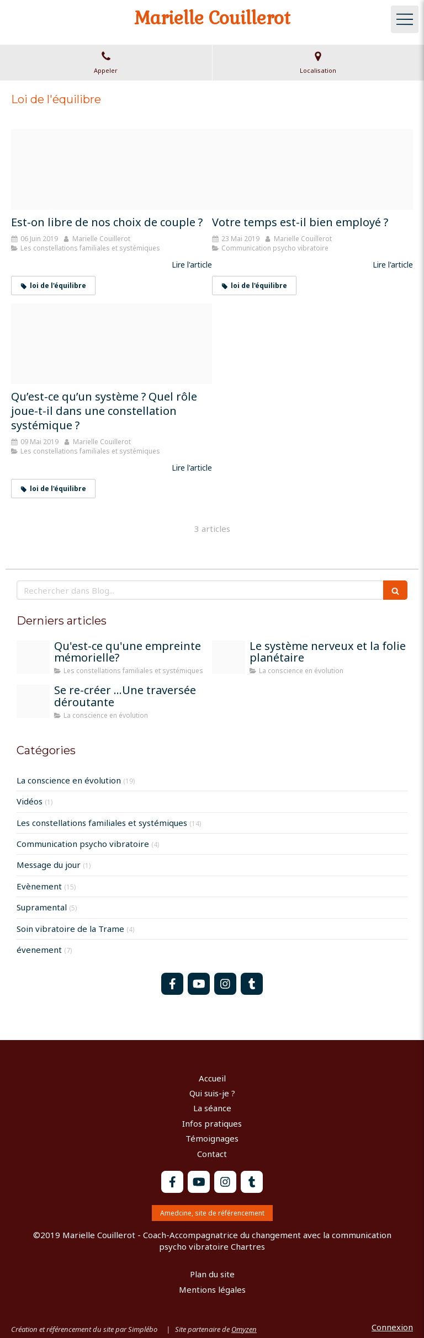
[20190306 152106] (111, 343)
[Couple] (111, 169)
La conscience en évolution (69, 780)
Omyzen (244, 1329)
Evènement (39, 886)
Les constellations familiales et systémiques (102, 822)
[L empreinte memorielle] (33, 657)
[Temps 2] (312, 169)
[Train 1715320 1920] (228, 657)
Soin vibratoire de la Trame (70, 928)
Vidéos (30, 801)
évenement (39, 949)
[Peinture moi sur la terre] (33, 701)
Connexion (392, 1326)
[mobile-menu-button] (404, 19)
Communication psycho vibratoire (83, 843)
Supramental (42, 907)
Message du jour (49, 864)
